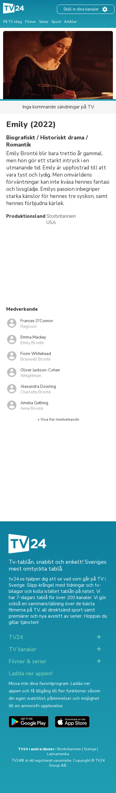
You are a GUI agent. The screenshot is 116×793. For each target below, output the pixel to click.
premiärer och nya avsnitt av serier (45, 616)
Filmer (30, 21)
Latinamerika (58, 753)
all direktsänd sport (62, 610)
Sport (56, 21)
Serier (43, 21)
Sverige (90, 749)
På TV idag (12, 21)
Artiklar (70, 21)
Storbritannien (69, 749)
